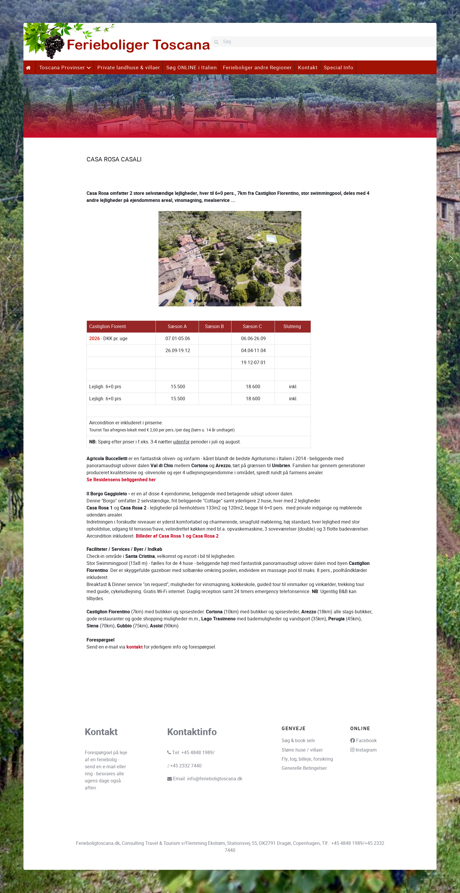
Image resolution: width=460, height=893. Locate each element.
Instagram (366, 750)
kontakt (134, 647)
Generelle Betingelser (304, 768)
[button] (8, 258)
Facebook (366, 740)
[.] (29, 67)
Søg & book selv (298, 740)
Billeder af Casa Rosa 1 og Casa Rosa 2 (177, 536)
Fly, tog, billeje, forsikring (307, 759)
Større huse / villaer (302, 750)
